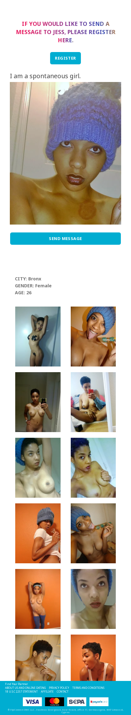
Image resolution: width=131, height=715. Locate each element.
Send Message (65, 238)
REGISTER (65, 58)
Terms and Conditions (88, 687)
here (65, 40)
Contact (63, 691)
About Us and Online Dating (25, 687)
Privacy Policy (59, 687)
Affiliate (47, 691)
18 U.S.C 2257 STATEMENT (21, 691)
